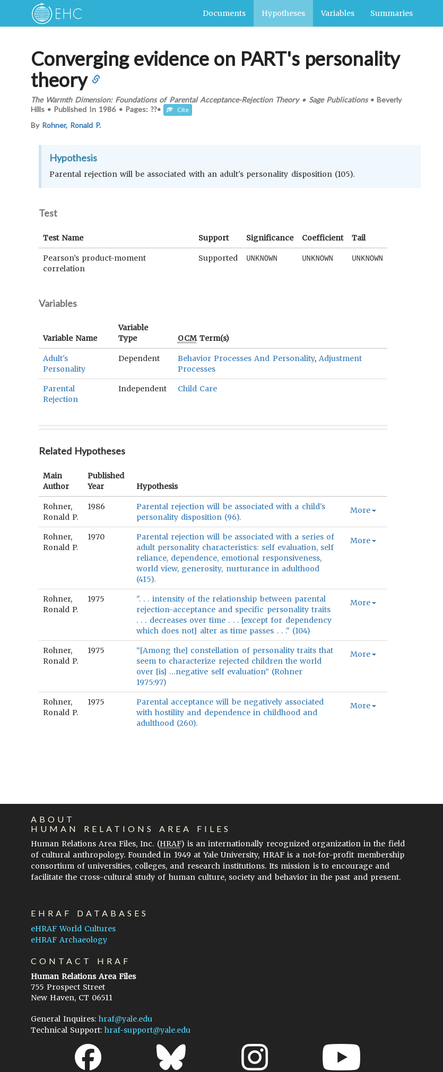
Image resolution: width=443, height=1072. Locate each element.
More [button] (363, 510)
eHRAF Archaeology (69, 940)
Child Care (197, 388)
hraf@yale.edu (125, 1019)
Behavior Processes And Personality (246, 358)
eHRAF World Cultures (73, 928)
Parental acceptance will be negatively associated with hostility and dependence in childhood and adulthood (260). (230, 712)
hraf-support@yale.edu (147, 1030)
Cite (178, 110)
